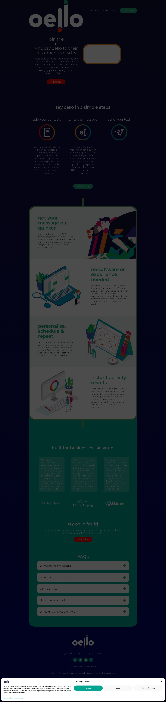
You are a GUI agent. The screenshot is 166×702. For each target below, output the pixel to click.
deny (118, 688)
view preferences (148, 688)
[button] (161, 681)
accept (88, 688)
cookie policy (8, 698)
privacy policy (18, 698)
